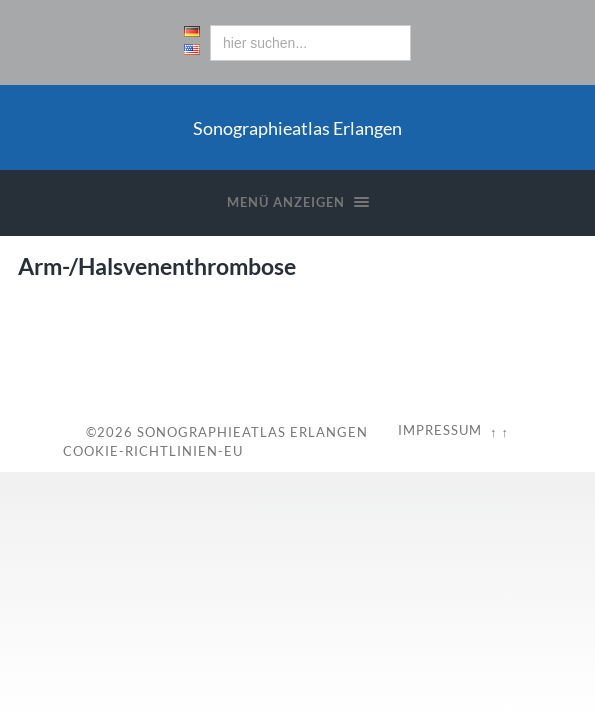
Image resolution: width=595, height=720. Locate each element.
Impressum (440, 430)
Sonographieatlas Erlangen (252, 432)
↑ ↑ (499, 432)
